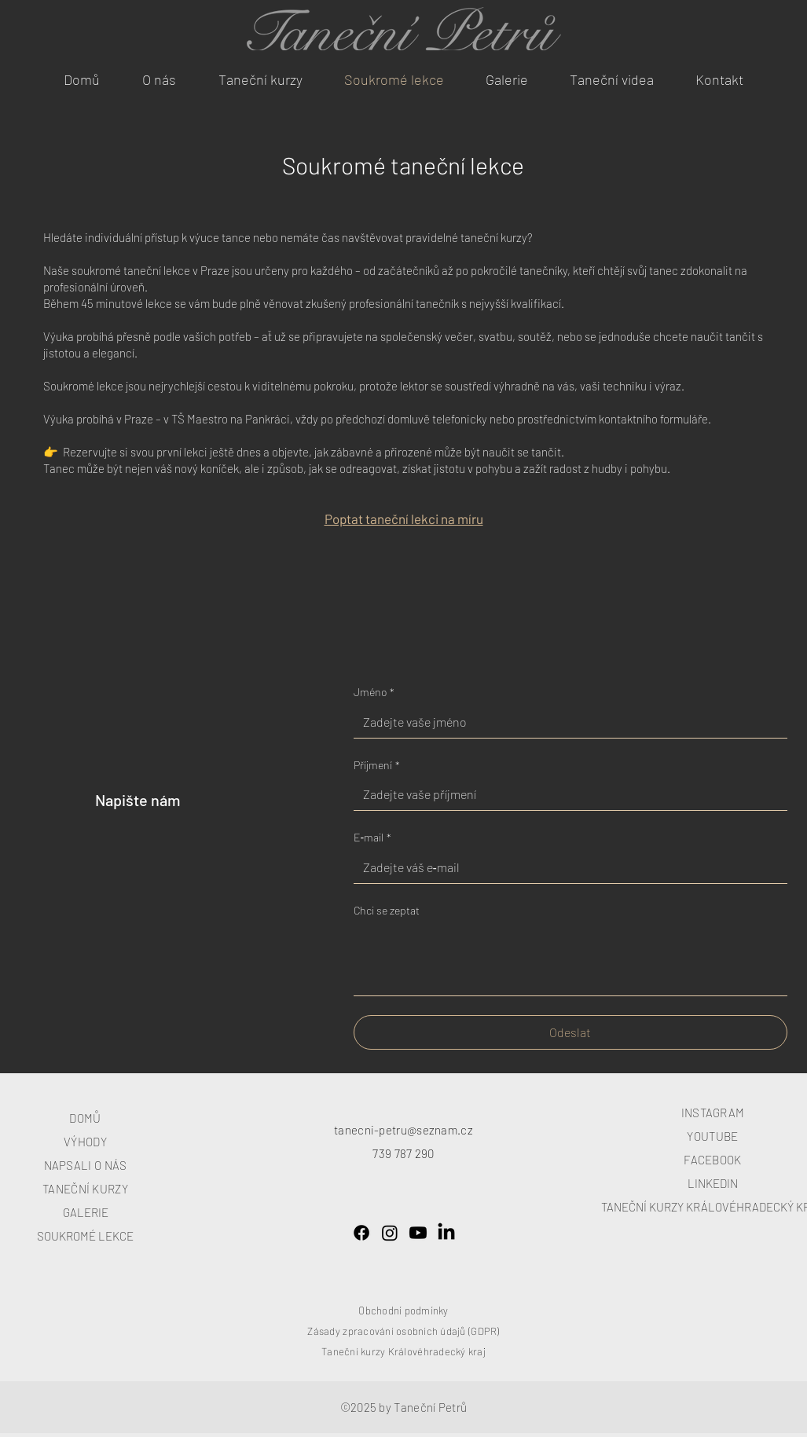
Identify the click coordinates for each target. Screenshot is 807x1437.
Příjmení (377, 765)
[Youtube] (418, 1233)
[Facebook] (361, 1233)
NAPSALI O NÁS (85, 1165)
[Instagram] (390, 1233)
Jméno (374, 692)
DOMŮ (85, 1118)
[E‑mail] (566, 867)
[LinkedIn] (446, 1233)
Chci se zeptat (387, 910)
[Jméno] (566, 722)
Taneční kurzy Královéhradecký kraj (403, 1351)
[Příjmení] (566, 794)
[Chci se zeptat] (570, 959)
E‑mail (373, 837)
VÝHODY (85, 1142)
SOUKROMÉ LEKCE (85, 1236)
